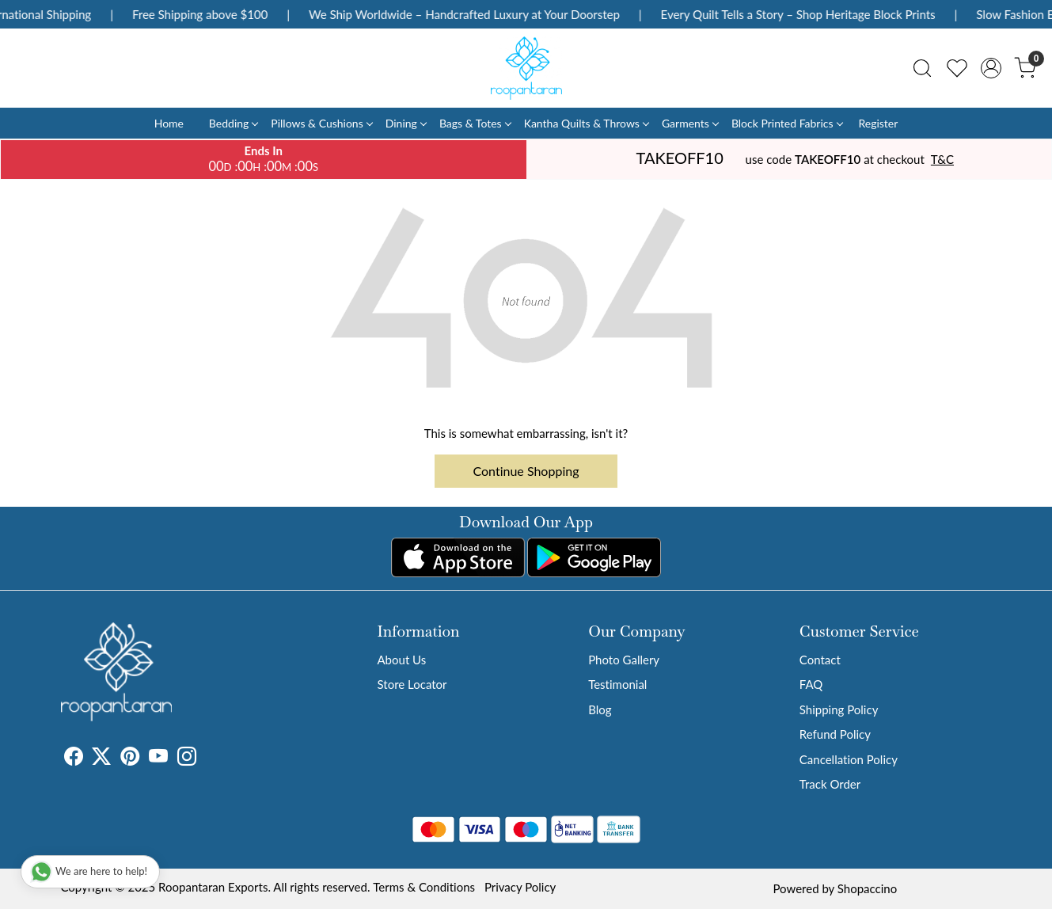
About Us (402, 659)
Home (169, 123)
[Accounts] (991, 68)
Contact (820, 659)
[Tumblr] (206, 758)
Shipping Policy (839, 709)
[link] (922, 68)
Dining (405, 123)
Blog (599, 709)
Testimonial (617, 684)
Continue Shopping (526, 470)
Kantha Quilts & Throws (586, 123)
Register (878, 123)
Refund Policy (835, 734)
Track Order (829, 784)
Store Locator (412, 684)
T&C (942, 159)
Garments (690, 123)
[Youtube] (158, 758)
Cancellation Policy (848, 759)
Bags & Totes (475, 123)
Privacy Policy (520, 887)
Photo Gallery (623, 659)
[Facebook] (73, 758)
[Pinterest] (129, 758)
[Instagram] (186, 758)
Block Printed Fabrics (786, 123)
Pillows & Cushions (321, 123)
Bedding (233, 123)
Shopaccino (867, 888)
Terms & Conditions (424, 887)
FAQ (811, 684)
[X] (101, 758)
